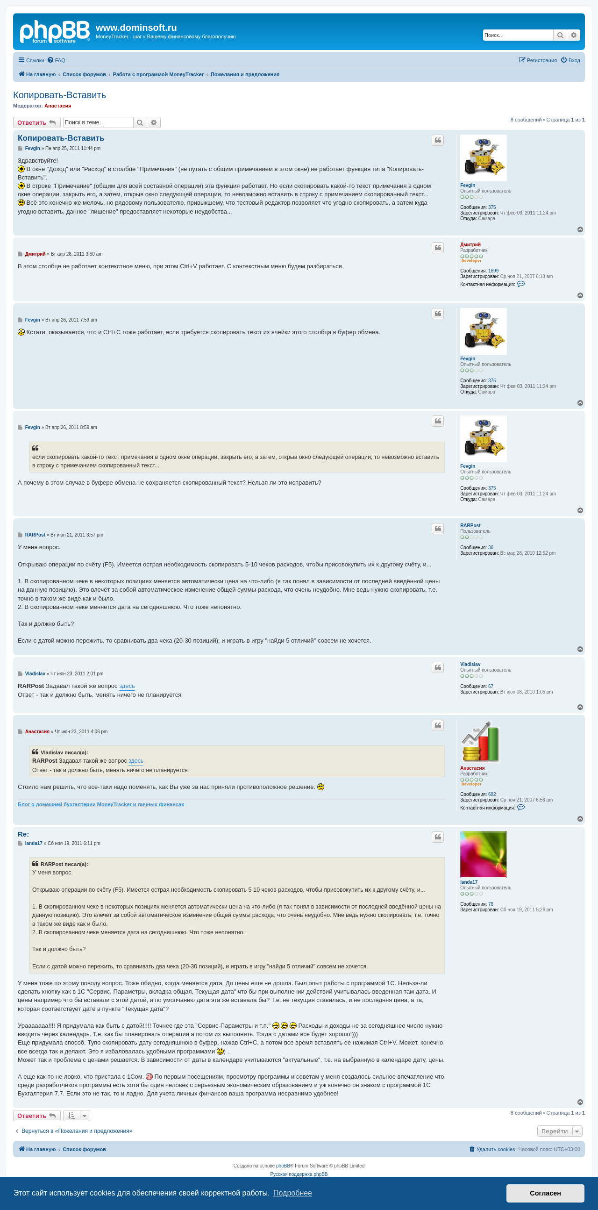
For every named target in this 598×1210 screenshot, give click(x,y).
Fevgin (467, 185)
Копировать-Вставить (59, 95)
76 (490, 904)
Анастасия (57, 105)
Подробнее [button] (292, 1193)
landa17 (468, 882)
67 (490, 686)
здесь (127, 685)
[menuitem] (56, 60)
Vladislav (470, 664)
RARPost (470, 525)
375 (492, 207)
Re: (23, 834)
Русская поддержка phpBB (298, 1174)
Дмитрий (470, 244)
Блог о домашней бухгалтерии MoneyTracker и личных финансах (101, 804)
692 (492, 794)
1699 (493, 270)
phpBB (283, 1165)
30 (490, 547)
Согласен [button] (545, 1193)
